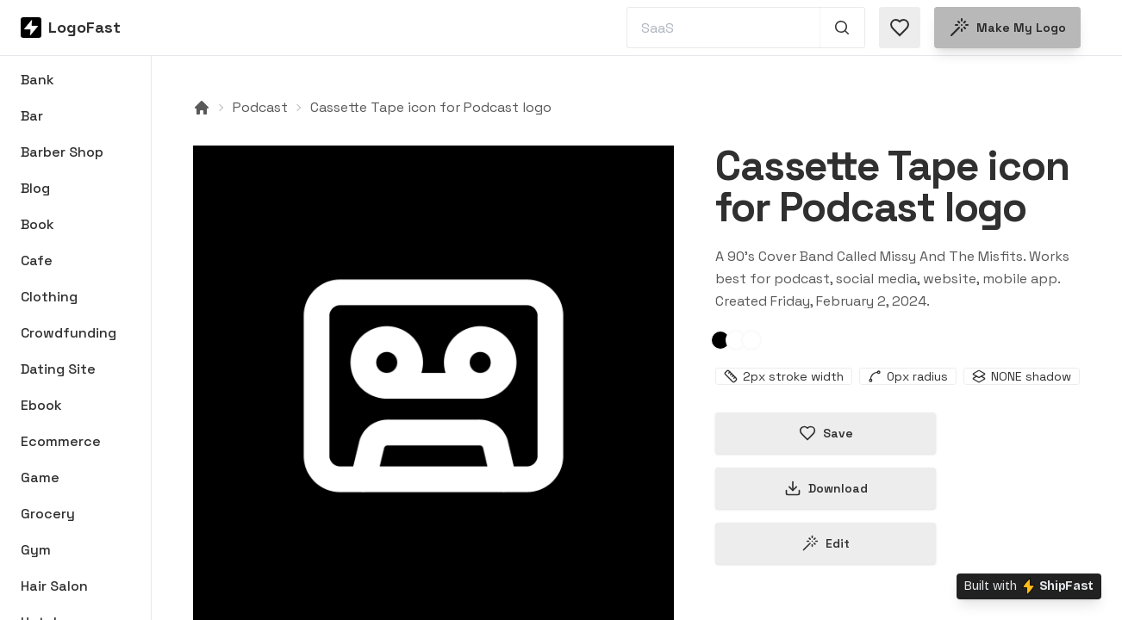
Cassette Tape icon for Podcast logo (431, 107)
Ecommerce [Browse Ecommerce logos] (61, 441)
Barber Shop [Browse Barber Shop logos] (62, 152)
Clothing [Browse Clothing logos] (49, 297)
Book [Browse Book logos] (37, 224)
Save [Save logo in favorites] (826, 433)
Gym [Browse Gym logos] (36, 550)
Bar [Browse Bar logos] (32, 116)
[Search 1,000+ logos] (842, 27)
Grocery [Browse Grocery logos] (48, 514)
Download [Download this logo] (826, 488)
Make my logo (1007, 27)
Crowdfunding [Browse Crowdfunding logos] (68, 333)
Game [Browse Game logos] (40, 477)
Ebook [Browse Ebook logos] (41, 405)
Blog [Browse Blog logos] (35, 188)
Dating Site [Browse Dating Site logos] (58, 369)
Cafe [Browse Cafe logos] (37, 260)
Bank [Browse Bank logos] (37, 80)
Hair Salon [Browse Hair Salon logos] (54, 586)
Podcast (260, 107)
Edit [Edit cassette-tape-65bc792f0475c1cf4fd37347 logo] (825, 543)
